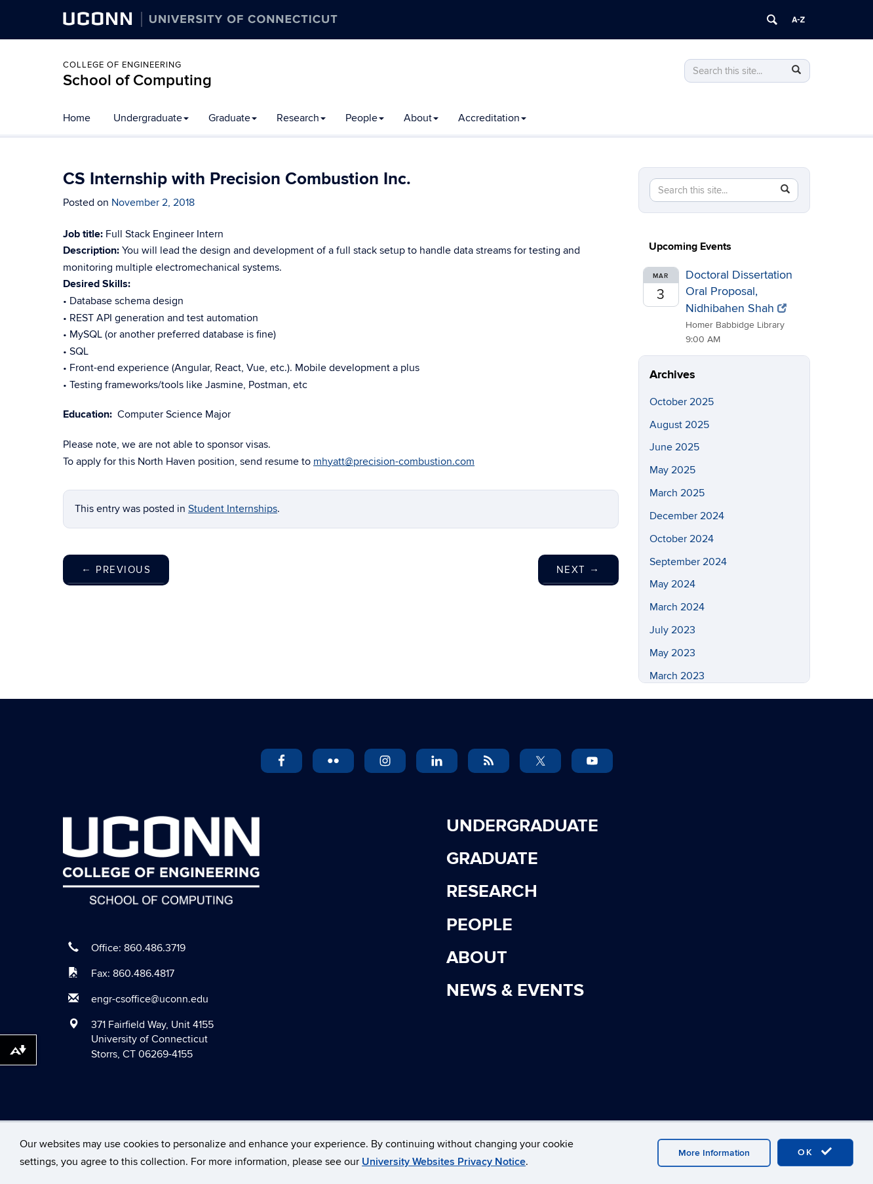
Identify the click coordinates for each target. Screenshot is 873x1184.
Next (578, 570)
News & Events (515, 990)
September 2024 (688, 561)
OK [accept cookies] (815, 1152)
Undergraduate (151, 118)
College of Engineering (122, 65)
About (421, 118)
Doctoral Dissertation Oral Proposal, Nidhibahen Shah (739, 291)
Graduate (232, 118)
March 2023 (677, 675)
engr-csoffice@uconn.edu (149, 999)
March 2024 (677, 607)
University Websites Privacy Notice (444, 1161)
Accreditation (492, 118)
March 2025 (677, 493)
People (364, 118)
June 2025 (674, 447)
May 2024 (672, 584)
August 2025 (679, 424)
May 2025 (672, 470)
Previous (116, 570)
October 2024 (682, 538)
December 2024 (687, 516)
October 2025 (682, 401)
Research (301, 118)
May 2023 (672, 653)
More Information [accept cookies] (714, 1152)
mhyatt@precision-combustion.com (394, 461)
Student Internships (232, 508)
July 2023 (672, 630)
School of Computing (137, 80)
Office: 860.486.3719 (138, 948)
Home (76, 118)
